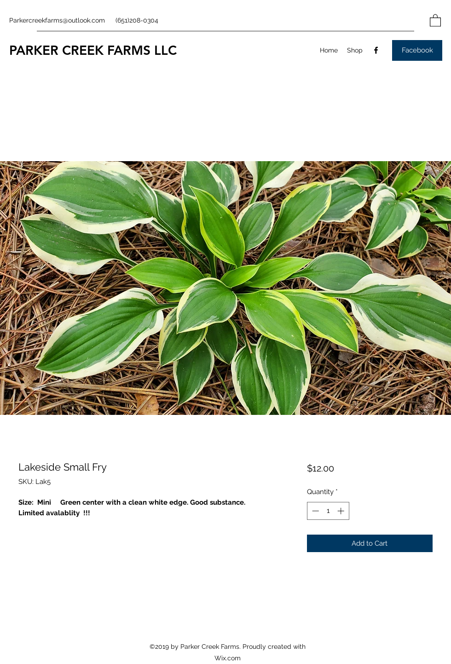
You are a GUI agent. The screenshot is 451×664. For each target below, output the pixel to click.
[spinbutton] (327, 510)
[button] (435, 20)
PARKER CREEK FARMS (79, 50)
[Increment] (341, 510)
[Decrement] (314, 510)
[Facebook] (376, 50)
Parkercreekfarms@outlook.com (57, 20)
